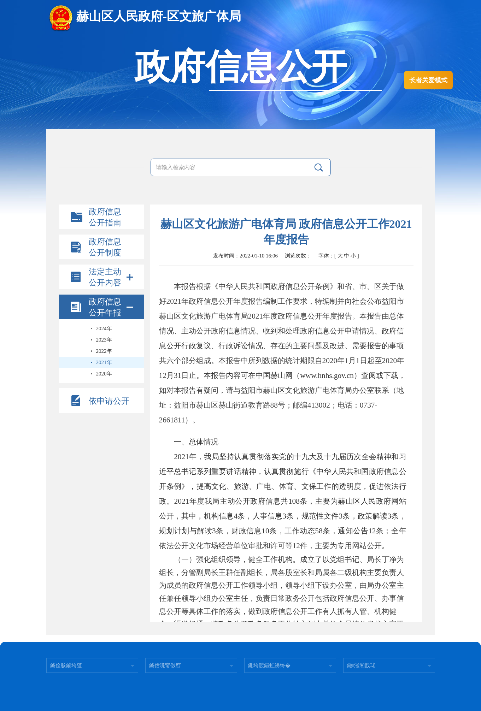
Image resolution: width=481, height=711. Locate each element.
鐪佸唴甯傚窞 (165, 665)
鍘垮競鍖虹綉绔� (269, 665)
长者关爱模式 (428, 80)
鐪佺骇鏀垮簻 (66, 665)
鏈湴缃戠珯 (361, 665)
